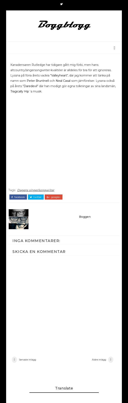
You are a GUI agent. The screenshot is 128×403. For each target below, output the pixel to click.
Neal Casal (63, 81)
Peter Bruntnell (38, 81)
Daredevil (30, 86)
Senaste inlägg (27, 359)
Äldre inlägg (99, 359)
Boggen (85, 217)
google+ (53, 197)
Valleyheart (59, 75)
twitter (36, 197)
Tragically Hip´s (21, 91)
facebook (18, 197)
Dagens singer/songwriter (35, 190)
